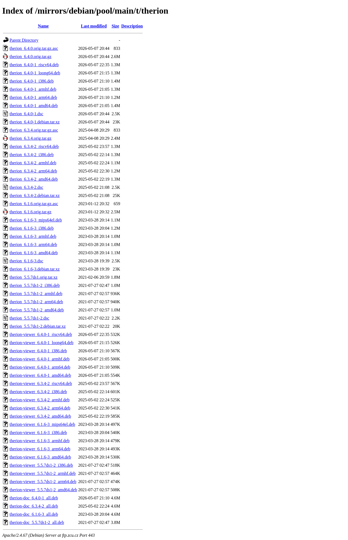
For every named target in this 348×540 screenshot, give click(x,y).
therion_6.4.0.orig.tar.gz (30, 56)
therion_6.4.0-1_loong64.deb (35, 73)
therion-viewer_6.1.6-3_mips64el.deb (42, 424)
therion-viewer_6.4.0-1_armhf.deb (40, 359)
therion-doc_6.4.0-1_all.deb (34, 498)
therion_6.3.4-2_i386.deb (32, 154)
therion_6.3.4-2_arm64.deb (33, 171)
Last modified (94, 26)
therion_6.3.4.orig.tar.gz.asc (34, 130)
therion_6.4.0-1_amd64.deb (34, 105)
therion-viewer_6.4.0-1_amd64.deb (40, 375)
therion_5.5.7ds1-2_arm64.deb (36, 301)
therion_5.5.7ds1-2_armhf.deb (36, 293)
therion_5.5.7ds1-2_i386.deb (35, 285)
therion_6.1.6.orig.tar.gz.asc (34, 203)
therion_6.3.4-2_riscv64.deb (34, 146)
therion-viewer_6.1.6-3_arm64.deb (40, 449)
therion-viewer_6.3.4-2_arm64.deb (40, 408)
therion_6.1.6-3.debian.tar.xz (35, 269)
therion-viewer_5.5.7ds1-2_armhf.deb (43, 473)
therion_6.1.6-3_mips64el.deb (36, 220)
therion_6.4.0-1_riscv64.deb (34, 64)
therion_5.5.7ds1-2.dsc (29, 318)
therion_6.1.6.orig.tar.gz (30, 212)
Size (115, 26)
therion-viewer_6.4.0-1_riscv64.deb (41, 334)
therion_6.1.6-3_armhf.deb (33, 236)
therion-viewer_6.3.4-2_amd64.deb (40, 416)
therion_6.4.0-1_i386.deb (32, 81)
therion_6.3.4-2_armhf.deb (33, 162)
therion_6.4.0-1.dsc (26, 113)
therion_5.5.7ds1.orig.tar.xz (33, 277)
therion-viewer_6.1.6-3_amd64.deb (40, 457)
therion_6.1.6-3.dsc (26, 261)
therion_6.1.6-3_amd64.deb (34, 252)
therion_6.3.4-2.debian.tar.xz (35, 195)
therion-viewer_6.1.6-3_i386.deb (38, 432)
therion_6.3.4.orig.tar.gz (30, 138)
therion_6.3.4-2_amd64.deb (34, 179)
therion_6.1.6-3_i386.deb (32, 228)
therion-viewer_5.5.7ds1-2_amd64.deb (43, 489)
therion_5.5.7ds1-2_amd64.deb (37, 310)
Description (132, 26)
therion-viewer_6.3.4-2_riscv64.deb (41, 383)
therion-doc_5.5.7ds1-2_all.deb (37, 522)
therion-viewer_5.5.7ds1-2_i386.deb (41, 465)
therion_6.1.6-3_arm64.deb (33, 244)
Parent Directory (24, 40)
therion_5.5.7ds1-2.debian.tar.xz (38, 326)
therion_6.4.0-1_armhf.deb (33, 89)
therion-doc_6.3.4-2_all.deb (34, 506)
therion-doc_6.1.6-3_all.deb (34, 514)
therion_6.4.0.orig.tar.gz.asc (34, 48)
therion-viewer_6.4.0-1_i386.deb (38, 350)
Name (43, 26)
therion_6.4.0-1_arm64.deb (33, 97)
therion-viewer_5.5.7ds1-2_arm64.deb (43, 481)
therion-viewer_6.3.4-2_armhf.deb (40, 400)
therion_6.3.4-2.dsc (26, 187)
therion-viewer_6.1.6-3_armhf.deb (40, 440)
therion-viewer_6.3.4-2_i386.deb (38, 391)
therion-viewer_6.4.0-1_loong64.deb (41, 342)
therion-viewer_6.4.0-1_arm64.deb (40, 367)
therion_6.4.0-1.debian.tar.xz (35, 122)
